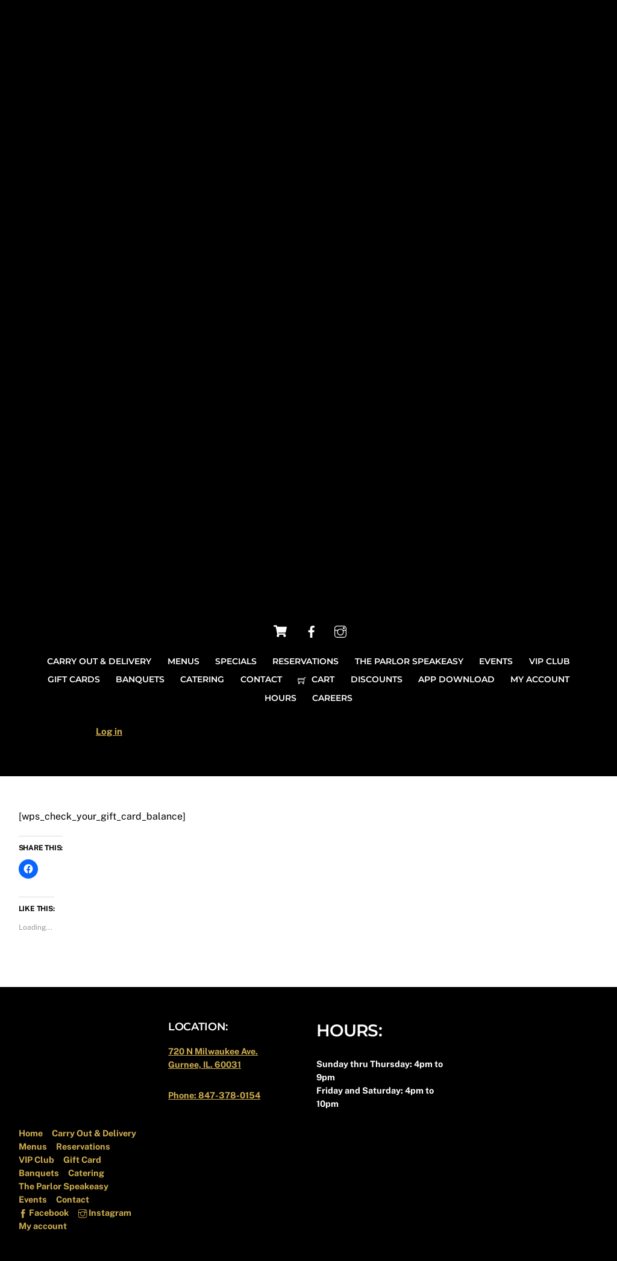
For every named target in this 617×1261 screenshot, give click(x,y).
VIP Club (549, 661)
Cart (316, 679)
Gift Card (82, 1159)
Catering (202, 679)
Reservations (305, 661)
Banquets (140, 679)
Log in (109, 731)
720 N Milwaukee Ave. (213, 1051)
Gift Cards (74, 679)
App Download (456, 679)
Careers (332, 698)
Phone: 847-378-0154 (214, 1095)
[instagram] (340, 631)
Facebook (44, 1212)
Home (31, 1133)
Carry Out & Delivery (99, 661)
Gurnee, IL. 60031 (204, 1064)
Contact (261, 679)
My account (539, 679)
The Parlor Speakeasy (409, 661)
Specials (236, 661)
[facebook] (311, 631)
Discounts (376, 679)
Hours (280, 698)
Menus (183, 661)
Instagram (104, 1212)
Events (496, 661)
